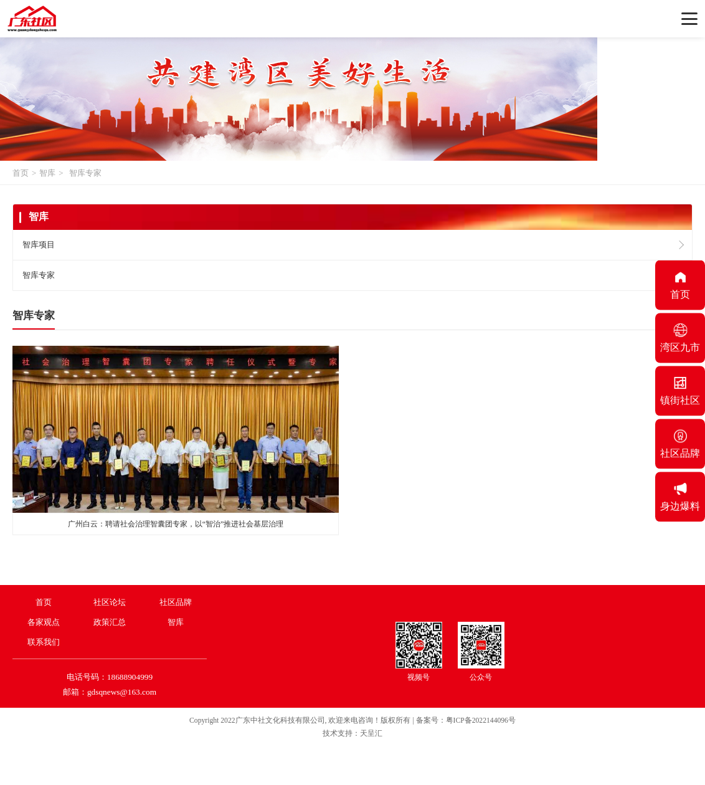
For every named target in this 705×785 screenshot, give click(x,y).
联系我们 (43, 642)
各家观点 (43, 622)
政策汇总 (109, 622)
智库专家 (85, 173)
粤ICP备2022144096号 (481, 720)
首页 (20, 173)
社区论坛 (109, 602)
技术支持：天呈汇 (352, 734)
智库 (47, 173)
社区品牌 (175, 602)
